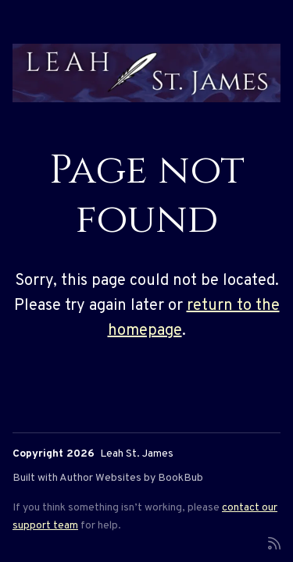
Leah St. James (136, 454)
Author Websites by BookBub (131, 478)
